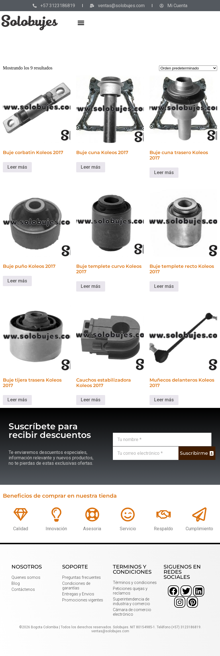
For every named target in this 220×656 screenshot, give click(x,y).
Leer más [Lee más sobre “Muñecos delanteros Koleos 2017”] (164, 399)
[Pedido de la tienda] (188, 68)
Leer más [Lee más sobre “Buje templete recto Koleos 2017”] (164, 286)
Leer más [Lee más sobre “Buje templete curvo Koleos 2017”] (91, 286)
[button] (81, 22)
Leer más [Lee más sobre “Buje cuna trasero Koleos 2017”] (164, 172)
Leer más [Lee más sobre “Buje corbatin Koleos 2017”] (17, 167)
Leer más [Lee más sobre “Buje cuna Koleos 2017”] (91, 167)
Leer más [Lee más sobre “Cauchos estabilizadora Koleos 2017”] (91, 399)
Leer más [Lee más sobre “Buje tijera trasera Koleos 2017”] (17, 399)
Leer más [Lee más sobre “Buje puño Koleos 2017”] (17, 281)
